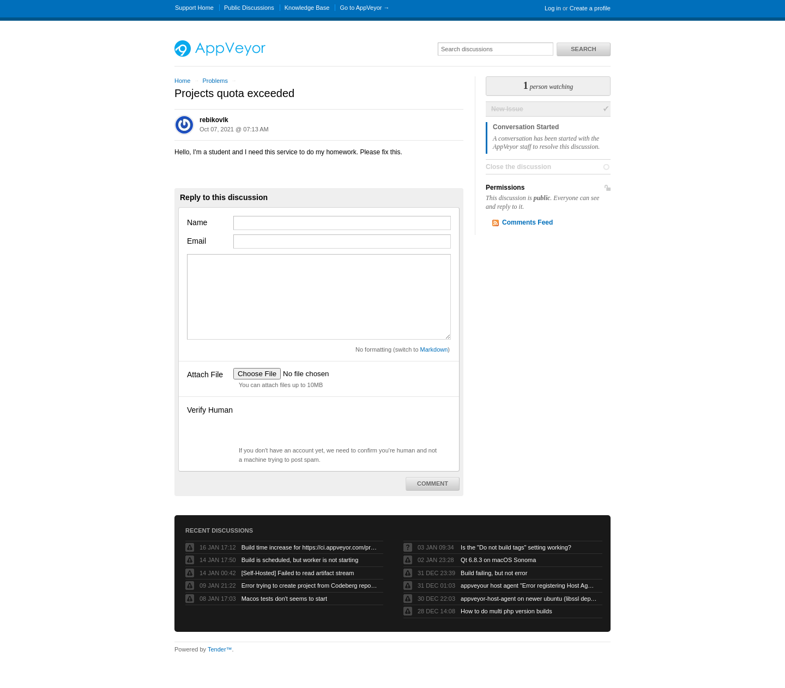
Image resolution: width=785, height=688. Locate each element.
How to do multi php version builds (506, 611)
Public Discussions (249, 7)
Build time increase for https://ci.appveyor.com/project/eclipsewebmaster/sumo (309, 547)
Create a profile (590, 8)
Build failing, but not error (494, 573)
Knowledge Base (307, 7)
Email (196, 241)
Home (182, 80)
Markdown (434, 349)
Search (583, 49)
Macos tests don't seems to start (284, 598)
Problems (214, 80)
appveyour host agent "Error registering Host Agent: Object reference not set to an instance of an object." (529, 585)
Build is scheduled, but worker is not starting (300, 560)
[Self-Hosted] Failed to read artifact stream (297, 573)
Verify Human (210, 410)
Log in (553, 8)
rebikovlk (214, 120)
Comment (432, 483)
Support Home (194, 7)
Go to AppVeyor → (364, 7)
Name (197, 222)
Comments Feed (527, 222)
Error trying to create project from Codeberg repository (309, 585)
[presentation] (316, 424)
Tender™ (220, 649)
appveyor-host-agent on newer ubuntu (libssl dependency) (529, 598)
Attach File (205, 374)
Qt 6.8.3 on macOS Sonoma (498, 560)
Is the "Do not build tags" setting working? (516, 547)
